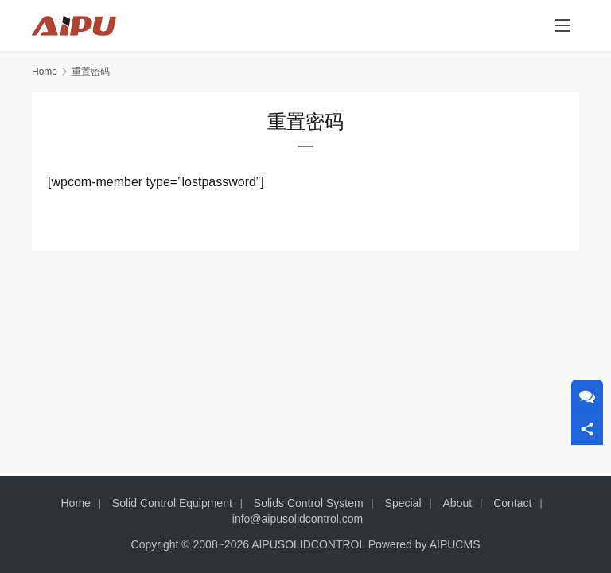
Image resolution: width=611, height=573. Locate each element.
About (458, 503)
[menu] (562, 25)
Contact (512, 503)
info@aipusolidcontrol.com (297, 519)
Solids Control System (309, 503)
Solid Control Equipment (172, 503)
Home (44, 71)
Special (403, 503)
